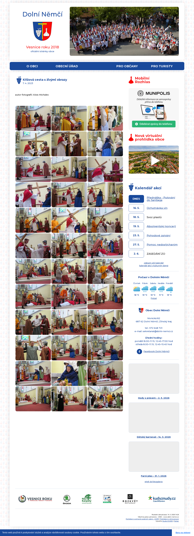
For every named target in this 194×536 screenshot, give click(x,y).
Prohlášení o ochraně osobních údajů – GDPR (142, 519)
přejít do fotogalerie (154, 482)
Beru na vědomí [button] (183, 532)
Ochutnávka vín (157, 208)
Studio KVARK (167, 521)
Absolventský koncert (161, 226)
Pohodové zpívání (158, 235)
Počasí (154, 298)
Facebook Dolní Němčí (156, 351)
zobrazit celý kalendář (154, 263)
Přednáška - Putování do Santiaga (161, 199)
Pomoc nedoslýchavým (162, 244)
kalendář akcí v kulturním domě (153, 266)
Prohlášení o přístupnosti (169, 519)
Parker (176, 521)
